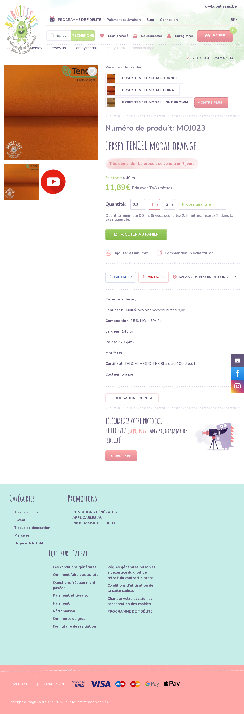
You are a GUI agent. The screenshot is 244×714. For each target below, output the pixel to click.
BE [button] (233, 19)
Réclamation (64, 611)
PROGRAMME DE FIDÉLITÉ (75, 19)
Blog (150, 19)
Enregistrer (180, 36)
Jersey (37, 48)
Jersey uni (58, 48)
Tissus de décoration (32, 527)
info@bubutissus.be (218, 6)
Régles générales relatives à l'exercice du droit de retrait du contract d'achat (131, 572)
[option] (51, 112)
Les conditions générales (75, 567)
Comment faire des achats (75, 574)
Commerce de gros (69, 618)
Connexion (169, 19)
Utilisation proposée (132, 398)
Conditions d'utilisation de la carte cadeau (130, 588)
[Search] (70, 35)
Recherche (83, 35)
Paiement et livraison (124, 19)
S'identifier (121, 456)
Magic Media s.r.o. (41, 702)
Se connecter (147, 36)
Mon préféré (114, 36)
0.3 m (138, 204)
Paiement (61, 603)
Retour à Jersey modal (213, 58)
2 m (169, 204)
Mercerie (21, 535)
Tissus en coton (27, 512)
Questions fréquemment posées (74, 585)
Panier (215, 35)
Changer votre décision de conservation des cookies (130, 601)
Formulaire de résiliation (74, 626)
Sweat (20, 520)
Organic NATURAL (30, 543)
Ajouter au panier (136, 234)
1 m (154, 204)
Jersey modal (86, 48)
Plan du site (19, 684)
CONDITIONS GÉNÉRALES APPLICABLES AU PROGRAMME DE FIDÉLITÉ (94, 517)
